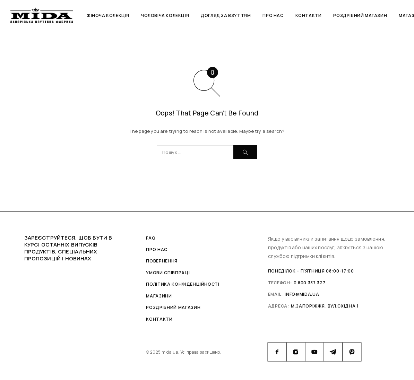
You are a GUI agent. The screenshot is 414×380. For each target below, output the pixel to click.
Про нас (272, 15)
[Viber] (352, 352)
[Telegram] (333, 352)
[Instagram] (295, 352)
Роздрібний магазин (360, 15)
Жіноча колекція (108, 15)
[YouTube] (314, 352)
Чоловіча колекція (165, 15)
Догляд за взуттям (226, 15)
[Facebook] (277, 352)
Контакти (308, 15)
